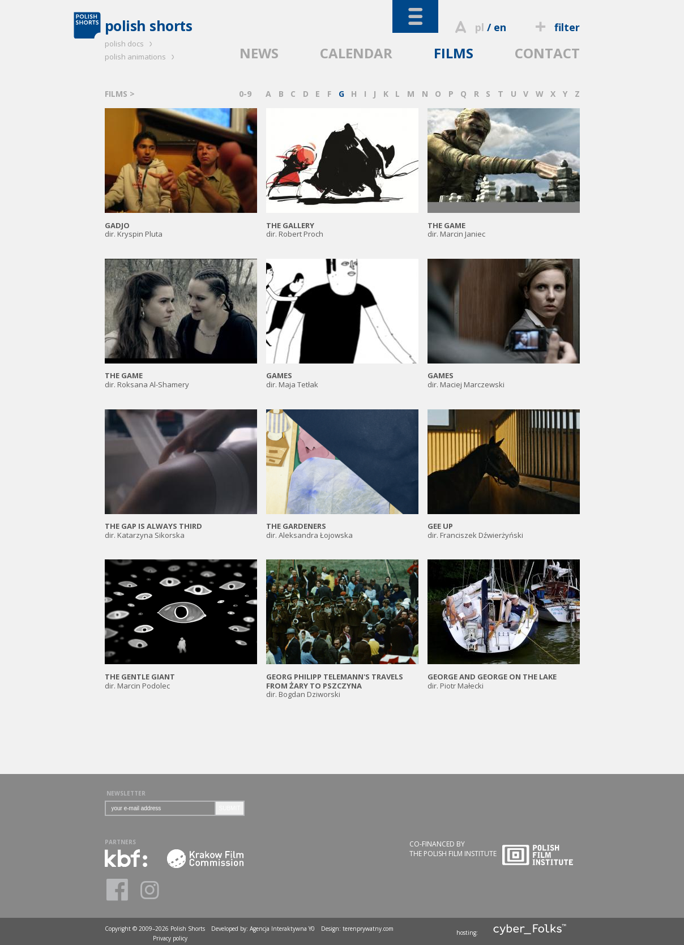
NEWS (259, 53)
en (500, 27)
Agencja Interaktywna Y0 (282, 929)
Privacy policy (170, 938)
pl (479, 27)
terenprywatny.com (368, 929)
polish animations (141, 57)
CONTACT (547, 53)
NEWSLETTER (126, 793)
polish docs (130, 44)
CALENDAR (356, 53)
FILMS (453, 53)
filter (555, 27)
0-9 (245, 93)
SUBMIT (230, 808)
